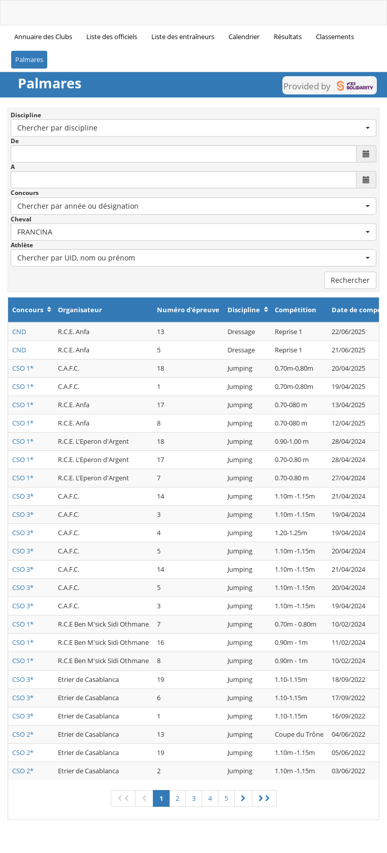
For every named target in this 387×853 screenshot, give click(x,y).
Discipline (26, 115)
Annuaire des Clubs (43, 36)
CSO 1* (23, 368)
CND (19, 331)
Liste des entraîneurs (182, 36)
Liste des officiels (111, 36)
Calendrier (244, 36)
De (15, 141)
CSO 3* (23, 496)
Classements (335, 36)
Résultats (288, 36)
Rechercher (350, 280)
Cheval (21, 219)
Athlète (22, 245)
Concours (25, 192)
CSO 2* (23, 734)
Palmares (29, 59)
